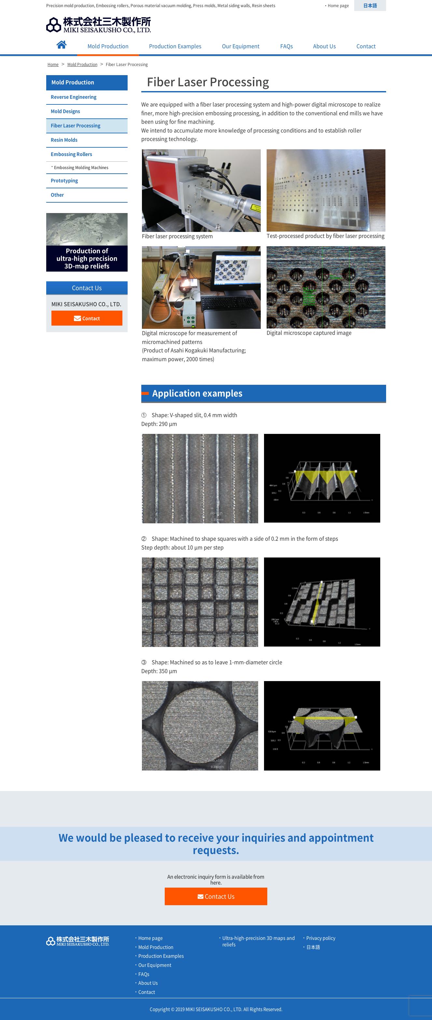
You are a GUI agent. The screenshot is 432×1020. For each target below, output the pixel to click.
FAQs (286, 46)
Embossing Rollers (71, 154)
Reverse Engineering (73, 97)
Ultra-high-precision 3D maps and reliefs (258, 941)
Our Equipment (240, 46)
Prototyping (64, 180)
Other (57, 195)
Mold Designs (65, 111)
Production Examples (175, 46)
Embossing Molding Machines (81, 167)
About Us (324, 46)
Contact (366, 46)
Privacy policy (320, 938)
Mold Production (108, 46)
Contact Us (216, 896)
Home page (338, 5)
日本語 (370, 5)
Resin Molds (64, 140)
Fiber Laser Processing (75, 125)
